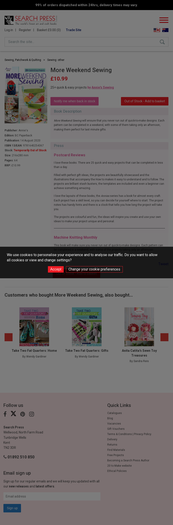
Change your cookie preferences (94, 269)
